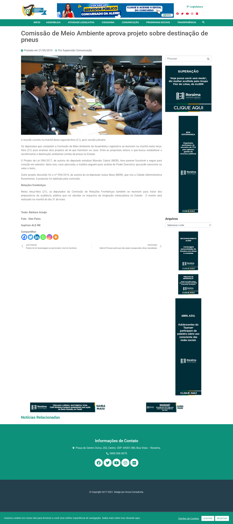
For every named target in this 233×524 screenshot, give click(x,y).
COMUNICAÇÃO (130, 22)
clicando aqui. (133, 518)
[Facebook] (24, 237)
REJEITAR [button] (222, 518)
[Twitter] (30, 237)
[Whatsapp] (43, 237)
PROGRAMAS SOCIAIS (158, 22)
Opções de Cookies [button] (188, 518)
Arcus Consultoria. (134, 492)
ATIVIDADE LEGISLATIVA (81, 22)
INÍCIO (36, 22)
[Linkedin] (37, 237)
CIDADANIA (108, 22)
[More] (56, 237)
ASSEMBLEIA (53, 22)
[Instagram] (49, 237)
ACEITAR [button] (207, 518)
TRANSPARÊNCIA (186, 22)
